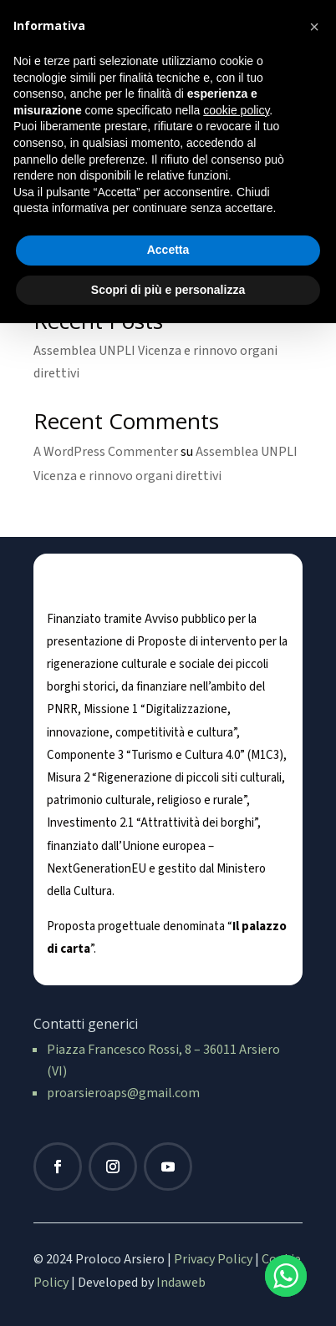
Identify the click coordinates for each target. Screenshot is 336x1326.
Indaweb (181, 1282)
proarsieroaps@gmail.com (123, 1093)
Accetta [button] (168, 249)
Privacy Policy (213, 1259)
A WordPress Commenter (105, 452)
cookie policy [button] (236, 110)
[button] (314, 26)
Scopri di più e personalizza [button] (168, 289)
